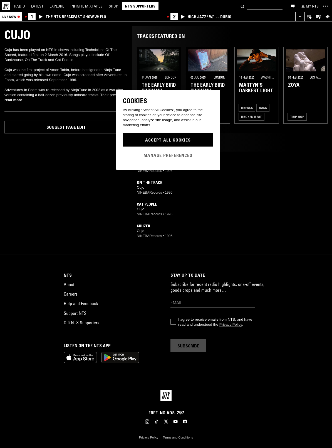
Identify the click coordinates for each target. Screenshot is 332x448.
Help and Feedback (81, 303)
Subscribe (188, 346)
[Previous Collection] (321, 85)
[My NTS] (309, 6)
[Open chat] (293, 6)
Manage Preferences (167, 155)
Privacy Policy (230, 324)
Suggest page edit (66, 127)
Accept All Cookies (168, 140)
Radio (19, 6)
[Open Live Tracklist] (318, 16)
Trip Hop (297, 117)
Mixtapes (86, 6)
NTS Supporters (140, 6)
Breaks (247, 108)
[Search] (242, 6)
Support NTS (75, 313)
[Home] (6, 6)
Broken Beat (251, 117)
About (69, 284)
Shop (113, 6)
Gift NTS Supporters (81, 322)
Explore (56, 6)
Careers (71, 294)
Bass (263, 108)
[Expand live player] (299, 16)
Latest (37, 6)
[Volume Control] (327, 16)
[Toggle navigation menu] (325, 6)
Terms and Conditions (178, 437)
